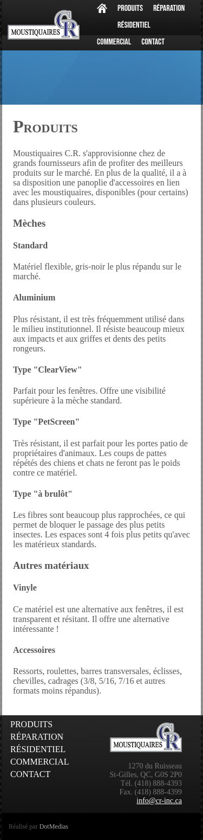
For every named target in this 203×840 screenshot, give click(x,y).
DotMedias (54, 826)
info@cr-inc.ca (159, 801)
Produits (130, 8)
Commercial (114, 42)
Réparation (169, 8)
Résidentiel (133, 25)
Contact (153, 42)
